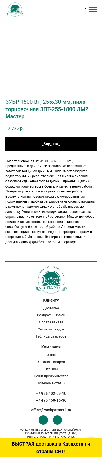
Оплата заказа (51, 322)
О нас (51, 355)
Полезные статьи (50, 383)
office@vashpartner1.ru (51, 410)
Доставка (51, 308)
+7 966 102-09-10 (51, 393)
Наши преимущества (51, 376)
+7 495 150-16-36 (51, 400)
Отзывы (51, 369)
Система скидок (51, 329)
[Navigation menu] (93, 9)
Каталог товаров (51, 362)
